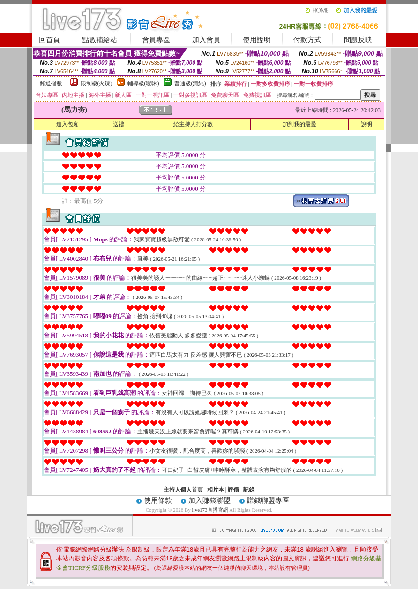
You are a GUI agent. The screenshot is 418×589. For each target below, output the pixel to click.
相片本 (215, 489)
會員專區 (156, 40)
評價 (233, 489)
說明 (366, 124)
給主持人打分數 (193, 124)
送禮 (118, 124)
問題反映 (358, 40)
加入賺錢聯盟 (209, 500)
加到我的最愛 (299, 124)
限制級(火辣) (96, 83)
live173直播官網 (210, 510)
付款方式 (307, 40)
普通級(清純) (190, 83)
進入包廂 (67, 124)
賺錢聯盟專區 (268, 500)
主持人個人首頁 (183, 489)
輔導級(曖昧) (143, 83)
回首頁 (49, 40)
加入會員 (206, 40)
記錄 (248, 489)
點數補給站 (99, 40)
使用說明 (257, 40)
